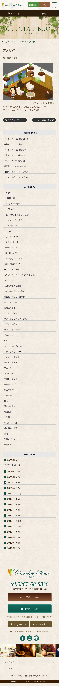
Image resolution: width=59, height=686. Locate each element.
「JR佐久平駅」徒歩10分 (22, 632)
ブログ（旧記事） (13, 379)
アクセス (44, 13)
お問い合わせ (29, 610)
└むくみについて (13, 237)
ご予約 (44, 5)
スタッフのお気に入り (16, 346)
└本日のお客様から (14, 264)
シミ (6, 341)
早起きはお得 (13, 120)
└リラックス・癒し (14, 242)
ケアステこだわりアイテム (18, 319)
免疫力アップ (11, 385)
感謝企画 (9, 412)
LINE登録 (32, 5)
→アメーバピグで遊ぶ (43, 103)
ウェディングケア (13, 303)
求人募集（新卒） (13, 429)
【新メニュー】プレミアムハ (19, 172)
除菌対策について (13, 445)
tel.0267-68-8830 (29, 585)
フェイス (9, 368)
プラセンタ (10, 374)
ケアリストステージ (14, 330)
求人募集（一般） (13, 423)
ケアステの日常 (12, 324)
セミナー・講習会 (13, 357)
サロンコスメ (11, 336)
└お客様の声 (11, 198)
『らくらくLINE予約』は (17, 161)
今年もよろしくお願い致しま (19, 139)
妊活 (6, 401)
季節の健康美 (11, 407)
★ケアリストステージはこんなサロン (24, 275)
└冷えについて (12, 253)
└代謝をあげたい (13, 248)
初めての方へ (14, 13)
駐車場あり (43, 632)
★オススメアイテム (14, 270)
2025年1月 (13, 465)
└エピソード (11, 193)
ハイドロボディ (12, 363)
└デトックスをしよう (15, 220)
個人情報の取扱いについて (36, 676)
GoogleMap (18, 625)
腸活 (6, 434)
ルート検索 (40, 625)
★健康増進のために (14, 286)
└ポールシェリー (13, 231)
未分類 (7, 417)
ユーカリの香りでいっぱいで (19, 177)
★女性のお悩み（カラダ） (18, 297)
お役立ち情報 (11, 308)
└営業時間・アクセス (15, 259)
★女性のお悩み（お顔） (17, 292)
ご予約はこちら (29, 598)
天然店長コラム (12, 396)
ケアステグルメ (12, 314)
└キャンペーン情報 (14, 204)
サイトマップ (17, 676)
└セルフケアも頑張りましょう (20, 215)
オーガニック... (44, 120)
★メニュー (10, 281)
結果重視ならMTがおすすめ (19, 167)
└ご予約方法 (11, 210)
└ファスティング (13, 226)
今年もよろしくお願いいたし (19, 145)
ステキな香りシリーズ (16, 352)
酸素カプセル (11, 439)
